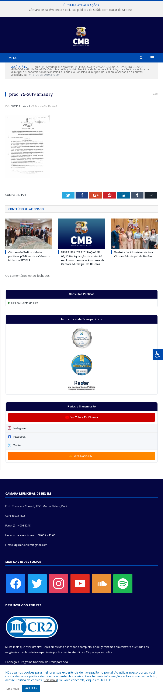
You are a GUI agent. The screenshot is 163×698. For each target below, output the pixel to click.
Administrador (20, 105)
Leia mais (50, 680)
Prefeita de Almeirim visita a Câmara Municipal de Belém (133, 254)
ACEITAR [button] (31, 688)
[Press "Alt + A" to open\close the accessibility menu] (158, 354)
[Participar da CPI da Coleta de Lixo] (81, 303)
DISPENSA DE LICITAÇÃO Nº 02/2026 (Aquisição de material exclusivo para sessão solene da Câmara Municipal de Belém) (82, 258)
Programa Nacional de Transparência (44, 662)
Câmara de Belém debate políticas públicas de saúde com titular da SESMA (80, 10)
